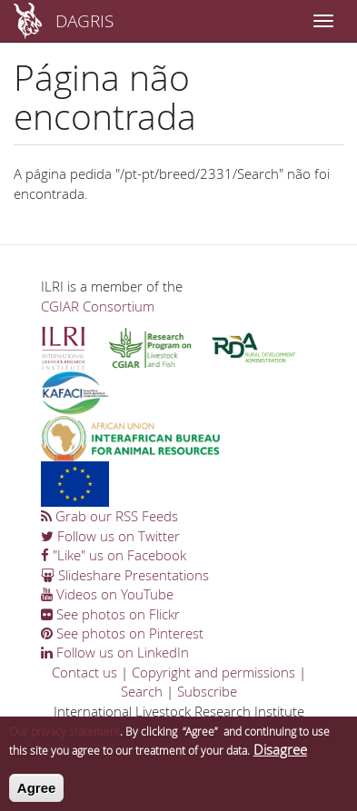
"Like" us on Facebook (113, 555)
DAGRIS (84, 20)
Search (142, 691)
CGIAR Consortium (97, 306)
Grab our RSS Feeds (109, 516)
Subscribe (207, 691)
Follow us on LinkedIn (115, 652)
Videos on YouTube (107, 594)
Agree (36, 791)
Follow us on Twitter (110, 536)
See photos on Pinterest (122, 633)
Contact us (84, 672)
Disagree (280, 754)
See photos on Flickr (110, 614)
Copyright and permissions (213, 672)
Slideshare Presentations (125, 575)
